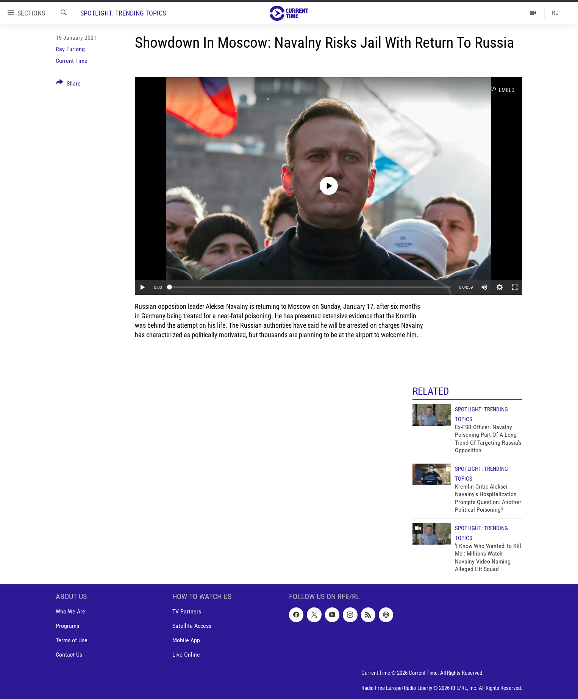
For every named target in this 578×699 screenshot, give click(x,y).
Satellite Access (191, 626)
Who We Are (70, 611)
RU (555, 12)
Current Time (71, 60)
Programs (67, 626)
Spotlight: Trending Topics (123, 13)
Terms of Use (71, 640)
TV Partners (186, 611)
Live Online (186, 655)
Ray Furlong (70, 49)
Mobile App (186, 640)
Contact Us (69, 655)
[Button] (68, 84)
